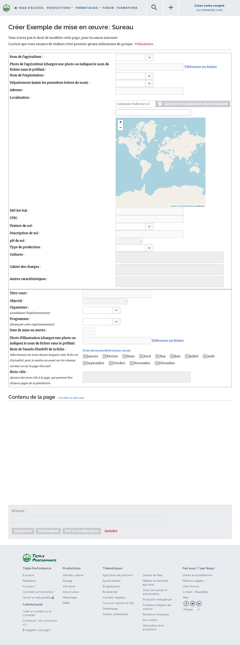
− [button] (120, 128)
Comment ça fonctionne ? (39, 592)
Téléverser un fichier (200, 67)
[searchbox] (119, 256)
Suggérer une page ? (37, 630)
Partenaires (29, 580)
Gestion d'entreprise (115, 614)
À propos (28, 575)
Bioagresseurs (111, 586)
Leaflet (173, 206)
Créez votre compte (209, 5)
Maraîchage (70, 597)
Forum (108, 7)
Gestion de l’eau (153, 575)
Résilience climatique (156, 614)
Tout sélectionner (94, 350)
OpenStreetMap (187, 206)
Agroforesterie (111, 580)
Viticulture (69, 586)
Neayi (210, 568)
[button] (149, 57)
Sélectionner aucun (117, 350)
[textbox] (120, 447)
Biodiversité (110, 592)
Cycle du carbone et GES (118, 603)
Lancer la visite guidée (36, 597)
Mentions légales (193, 580)
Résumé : (19, 511)
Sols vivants (150, 620)
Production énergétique (157, 599)
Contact (187, 592)
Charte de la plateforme (197, 575)
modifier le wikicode (71, 397)
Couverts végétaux (114, 597)
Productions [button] (58, 7)
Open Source (191, 586)
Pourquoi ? (29, 586)
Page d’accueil (31, 7)
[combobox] (130, 57)
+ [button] (120, 122)
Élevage (67, 580)
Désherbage (110, 608)
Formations (127, 7)
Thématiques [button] (86, 7)
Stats (185, 597)
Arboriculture (71, 592)
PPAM (66, 603)
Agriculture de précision (118, 575)
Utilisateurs (144, 44)
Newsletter (201, 592)
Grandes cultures (73, 575)
